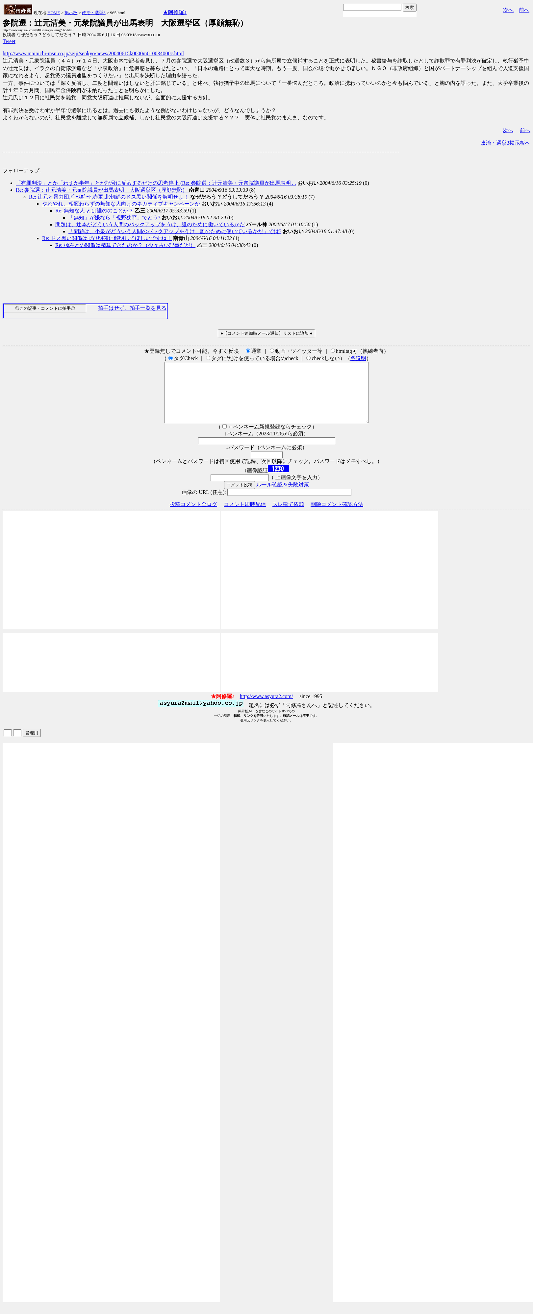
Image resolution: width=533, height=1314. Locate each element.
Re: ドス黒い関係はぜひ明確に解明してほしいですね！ (107, 238)
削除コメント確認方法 (337, 516)
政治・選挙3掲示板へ (505, 143)
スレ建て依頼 (288, 516)
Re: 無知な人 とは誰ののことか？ (94, 210)
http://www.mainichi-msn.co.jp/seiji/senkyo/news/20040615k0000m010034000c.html (93, 53)
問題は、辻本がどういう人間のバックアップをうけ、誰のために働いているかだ (150, 224)
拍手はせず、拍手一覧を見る (132, 308)
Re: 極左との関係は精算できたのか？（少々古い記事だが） (125, 245)
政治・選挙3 (94, 12)
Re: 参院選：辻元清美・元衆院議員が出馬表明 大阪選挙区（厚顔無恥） (102, 190)
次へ (508, 10)
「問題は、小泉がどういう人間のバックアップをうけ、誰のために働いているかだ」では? (174, 231)
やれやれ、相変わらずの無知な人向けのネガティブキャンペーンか (121, 204)
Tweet (9, 41)
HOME (53, 12)
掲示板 (70, 12)
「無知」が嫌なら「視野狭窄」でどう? (114, 217)
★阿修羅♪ (175, 12)
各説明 (358, 358)
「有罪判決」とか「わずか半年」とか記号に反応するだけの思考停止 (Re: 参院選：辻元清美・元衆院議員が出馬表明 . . (156, 183)
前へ (524, 10)
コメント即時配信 (245, 516)
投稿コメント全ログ (193, 516)
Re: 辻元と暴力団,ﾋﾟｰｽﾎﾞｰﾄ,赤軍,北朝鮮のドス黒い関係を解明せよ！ (109, 197)
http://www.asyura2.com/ (266, 708)
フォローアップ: (22, 170)
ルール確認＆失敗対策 (282, 496)
